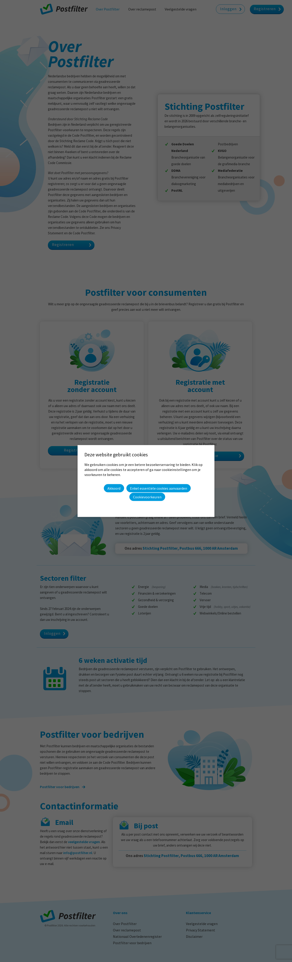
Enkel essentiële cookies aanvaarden (158, 488)
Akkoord (113, 488)
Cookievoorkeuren (147, 497)
